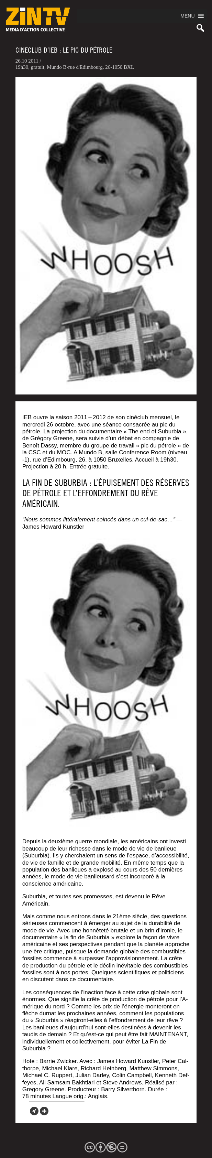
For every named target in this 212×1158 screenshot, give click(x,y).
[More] (44, 1111)
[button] (187, 16)
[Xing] (34, 1111)
